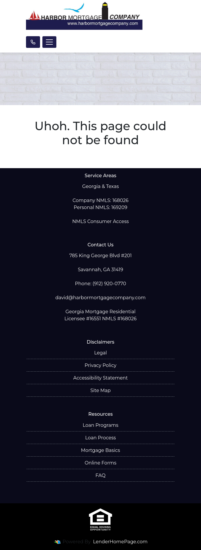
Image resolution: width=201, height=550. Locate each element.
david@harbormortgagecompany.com (101, 297)
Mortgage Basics (100, 450)
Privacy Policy (101, 365)
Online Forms (100, 463)
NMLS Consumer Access (100, 221)
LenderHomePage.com (120, 541)
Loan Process (100, 438)
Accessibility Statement (100, 378)
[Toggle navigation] (49, 42)
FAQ (100, 475)
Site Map (100, 390)
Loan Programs (100, 425)
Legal (100, 353)
